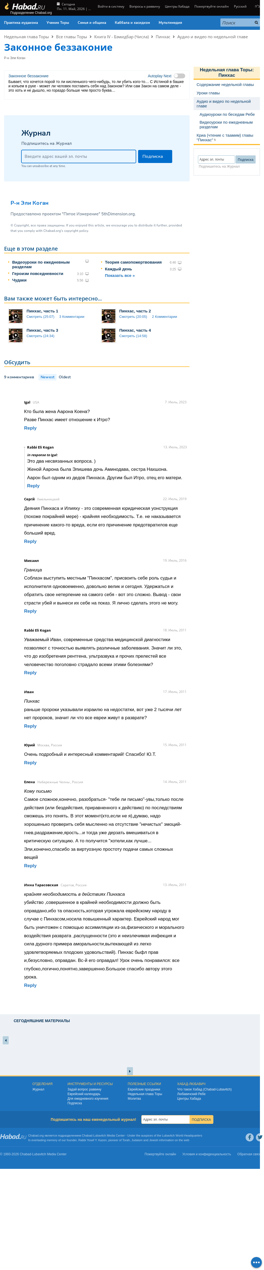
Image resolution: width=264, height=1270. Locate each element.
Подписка (74, 1103)
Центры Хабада (177, 6)
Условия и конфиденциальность (206, 1154)
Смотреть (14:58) (133, 336)
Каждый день (118, 269)
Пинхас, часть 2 (135, 311)
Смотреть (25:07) (40, 317)
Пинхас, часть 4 (135, 330)
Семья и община (92, 22)
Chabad (87, 1135)
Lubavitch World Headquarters (182, 1135)
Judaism (137, 1140)
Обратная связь (249, 1154)
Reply (30, 428)
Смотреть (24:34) (40, 336)
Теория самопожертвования (133, 262)
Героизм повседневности (37, 273)
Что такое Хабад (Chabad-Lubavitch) (204, 1089)
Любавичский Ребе (191, 1094)
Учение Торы (58, 22)
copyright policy (76, 231)
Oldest (65, 377)
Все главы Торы (71, 36)
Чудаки (19, 280)
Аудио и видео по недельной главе (212, 36)
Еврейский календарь (83, 1094)
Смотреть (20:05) (133, 317)
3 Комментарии (71, 317)
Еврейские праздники (144, 1089)
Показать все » (120, 275)
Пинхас (163, 36)
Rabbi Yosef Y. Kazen (92, 1140)
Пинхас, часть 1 (42, 311)
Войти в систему (110, 6)
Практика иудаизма (21, 22)
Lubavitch (99, 1135)
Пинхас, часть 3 (42, 330)
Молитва (134, 1099)
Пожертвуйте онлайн (211, 6)
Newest (47, 377)
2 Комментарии (164, 317)
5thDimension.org (118, 214)
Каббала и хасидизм (132, 22)
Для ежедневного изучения (87, 1099)
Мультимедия (170, 22)
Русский (240, 6)
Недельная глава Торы (26, 36)
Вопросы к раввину (144, 6)
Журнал (38, 1089)
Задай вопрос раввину (84, 1089)
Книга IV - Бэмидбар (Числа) (121, 36)
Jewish (153, 1140)
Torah (126, 1140)
